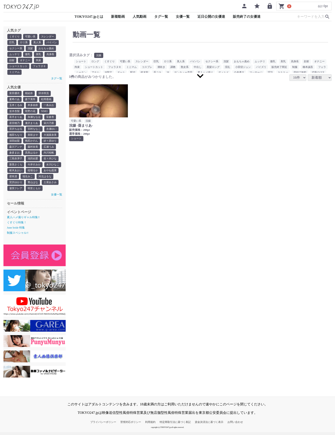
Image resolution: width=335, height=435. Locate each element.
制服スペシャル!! (18, 235)
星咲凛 (13, 179)
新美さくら (15, 166)
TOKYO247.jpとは (89, 16)
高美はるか (31, 154)
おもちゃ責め (46, 48)
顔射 (11, 60)
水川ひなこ (52, 166)
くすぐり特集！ (17, 225)
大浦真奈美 (50, 136)
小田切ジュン (243, 67)
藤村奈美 (33, 148)
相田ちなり (15, 136)
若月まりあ (15, 118)
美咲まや (33, 136)
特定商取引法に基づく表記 (175, 424)
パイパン (51, 42)
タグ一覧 (161, 16)
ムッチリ (14, 54)
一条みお (49, 106)
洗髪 (30, 48)
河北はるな (44, 179)
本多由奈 (33, 106)
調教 (173, 67)
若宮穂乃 (14, 124)
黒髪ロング (213, 67)
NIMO (44, 112)
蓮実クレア (15, 191)
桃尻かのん (31, 142)
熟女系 (185, 67)
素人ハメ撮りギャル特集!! (23, 220)
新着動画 (118, 16)
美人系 (37, 42)
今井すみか (34, 166)
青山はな (33, 185)
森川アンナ (15, 148)
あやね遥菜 (50, 172)
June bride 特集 (16, 230)
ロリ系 (24, 42)
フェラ (322, 67)
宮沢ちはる (15, 130)
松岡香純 (46, 100)
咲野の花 (30, 112)
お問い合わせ (235, 424)
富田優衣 (14, 94)
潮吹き (161, 67)
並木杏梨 (14, 112)
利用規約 (150, 424)
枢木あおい (15, 172)
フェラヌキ (39, 66)
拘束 (38, 60)
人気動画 (139, 16)
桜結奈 (29, 94)
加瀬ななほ (34, 118)
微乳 (27, 54)
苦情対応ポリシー (130, 424)
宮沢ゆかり (15, 185)
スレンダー (47, 36)
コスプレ (147, 67)
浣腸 (98, 55)
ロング (95, 61)
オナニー (25, 60)
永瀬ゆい (51, 130)
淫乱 (227, 67)
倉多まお (14, 154)
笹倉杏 (50, 118)
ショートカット (18, 66)
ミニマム (14, 72)
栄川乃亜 (49, 124)
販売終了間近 (279, 67)
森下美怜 (30, 100)
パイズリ (261, 67)
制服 (294, 67)
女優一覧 (183, 16)
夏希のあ (14, 100)
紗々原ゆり (50, 142)
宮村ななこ (34, 130)
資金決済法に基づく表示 (209, 424)
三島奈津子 (15, 160)
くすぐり (14, 36)
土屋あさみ (50, 185)
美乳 (38, 54)
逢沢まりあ (31, 124)
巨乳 (11, 42)
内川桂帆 (49, 154)
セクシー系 (15, 48)
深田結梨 (14, 142)
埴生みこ (27, 179)
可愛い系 (30, 36)
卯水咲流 (43, 94)
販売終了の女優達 (246, 16)
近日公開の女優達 (211, 16)
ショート (81, 61)
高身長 (50, 54)
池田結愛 (33, 160)
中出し (198, 67)
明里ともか (34, 191)
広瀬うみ (49, 148)
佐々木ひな (50, 160)
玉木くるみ (15, 106)
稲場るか (33, 172)
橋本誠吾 (308, 67)
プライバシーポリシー (103, 424)
